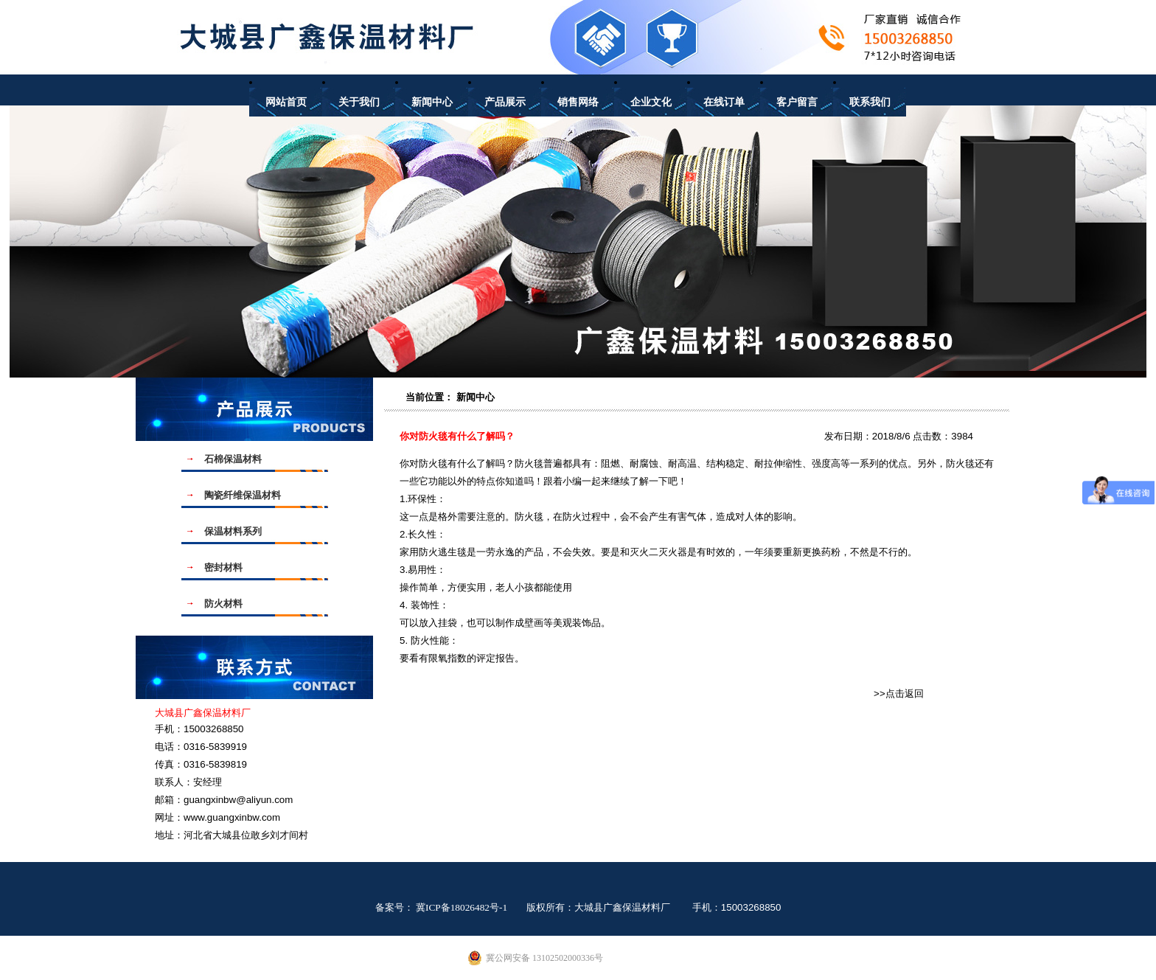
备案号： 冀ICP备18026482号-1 (441, 907)
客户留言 (797, 102)
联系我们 (870, 102)
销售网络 (578, 102)
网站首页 (286, 102)
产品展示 (505, 102)
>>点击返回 (899, 693)
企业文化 (651, 102)
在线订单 (724, 102)
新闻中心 (432, 102)
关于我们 (359, 102)
